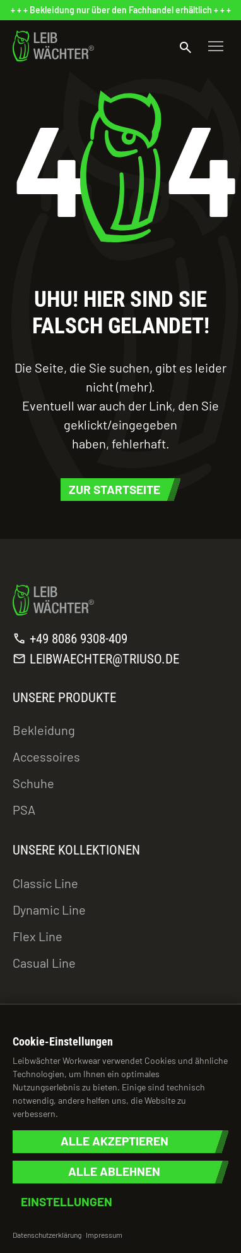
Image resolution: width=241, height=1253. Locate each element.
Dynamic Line (49, 909)
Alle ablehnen (114, 1171)
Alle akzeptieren (114, 1141)
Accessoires (46, 756)
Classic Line (45, 883)
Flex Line (37, 936)
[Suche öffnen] (185, 46)
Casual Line (44, 962)
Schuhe (33, 783)
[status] (120, 10)
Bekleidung (44, 730)
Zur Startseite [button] (114, 489)
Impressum (104, 1234)
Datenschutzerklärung (47, 1234)
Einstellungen (66, 1202)
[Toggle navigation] (215, 46)
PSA (24, 809)
